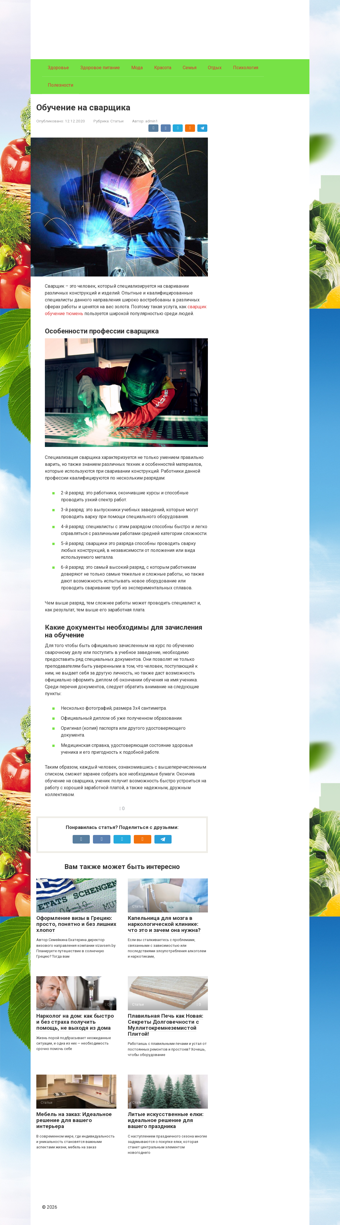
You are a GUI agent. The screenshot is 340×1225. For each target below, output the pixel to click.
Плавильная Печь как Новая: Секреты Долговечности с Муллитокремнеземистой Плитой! (165, 1025)
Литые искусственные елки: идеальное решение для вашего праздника (166, 1120)
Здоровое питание (100, 67)
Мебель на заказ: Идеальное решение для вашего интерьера (74, 1120)
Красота (162, 67)
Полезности (60, 85)
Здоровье (58, 67)
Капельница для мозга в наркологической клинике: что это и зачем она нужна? (164, 924)
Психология (245, 67)
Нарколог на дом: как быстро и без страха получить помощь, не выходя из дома (75, 1022)
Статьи (117, 121)
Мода (137, 67)
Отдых (215, 67)
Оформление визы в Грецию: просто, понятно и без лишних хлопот (76, 924)
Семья (189, 67)
